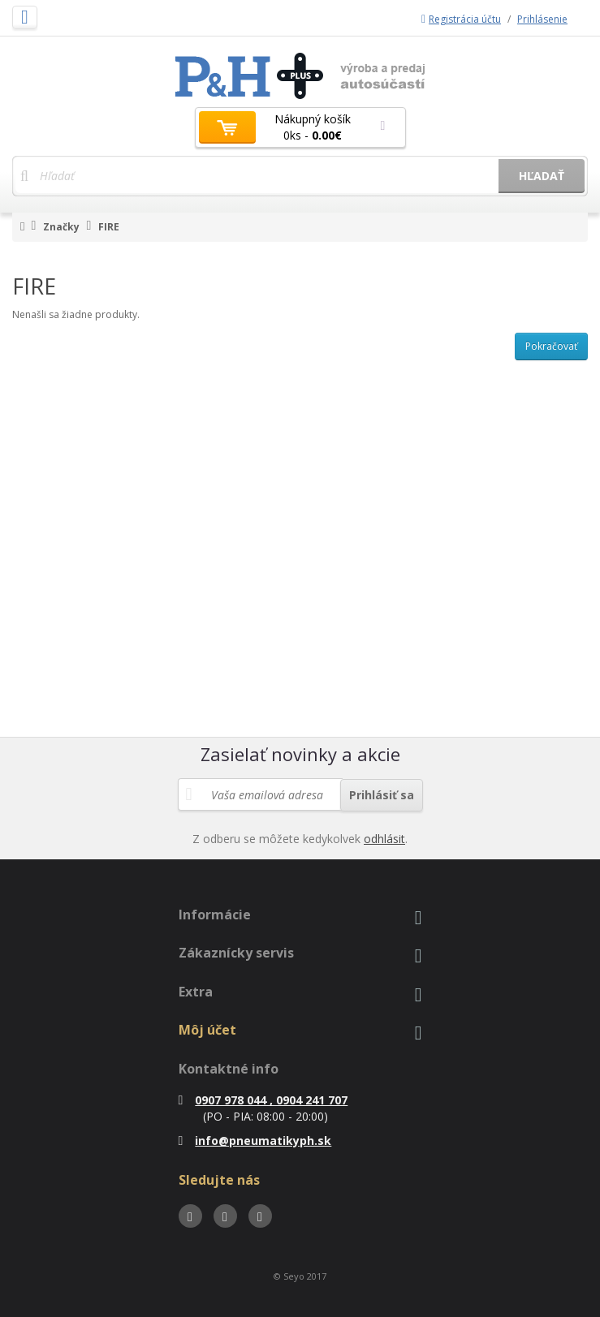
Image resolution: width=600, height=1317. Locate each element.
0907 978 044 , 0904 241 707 (263, 1100)
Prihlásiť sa (381, 795)
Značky (61, 227)
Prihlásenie (542, 19)
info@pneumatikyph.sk (255, 1140)
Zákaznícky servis (236, 953)
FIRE (108, 227)
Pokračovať (551, 346)
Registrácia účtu (461, 19)
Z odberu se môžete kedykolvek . (300, 838)
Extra (196, 992)
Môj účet (207, 1030)
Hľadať (541, 175)
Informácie (215, 914)
